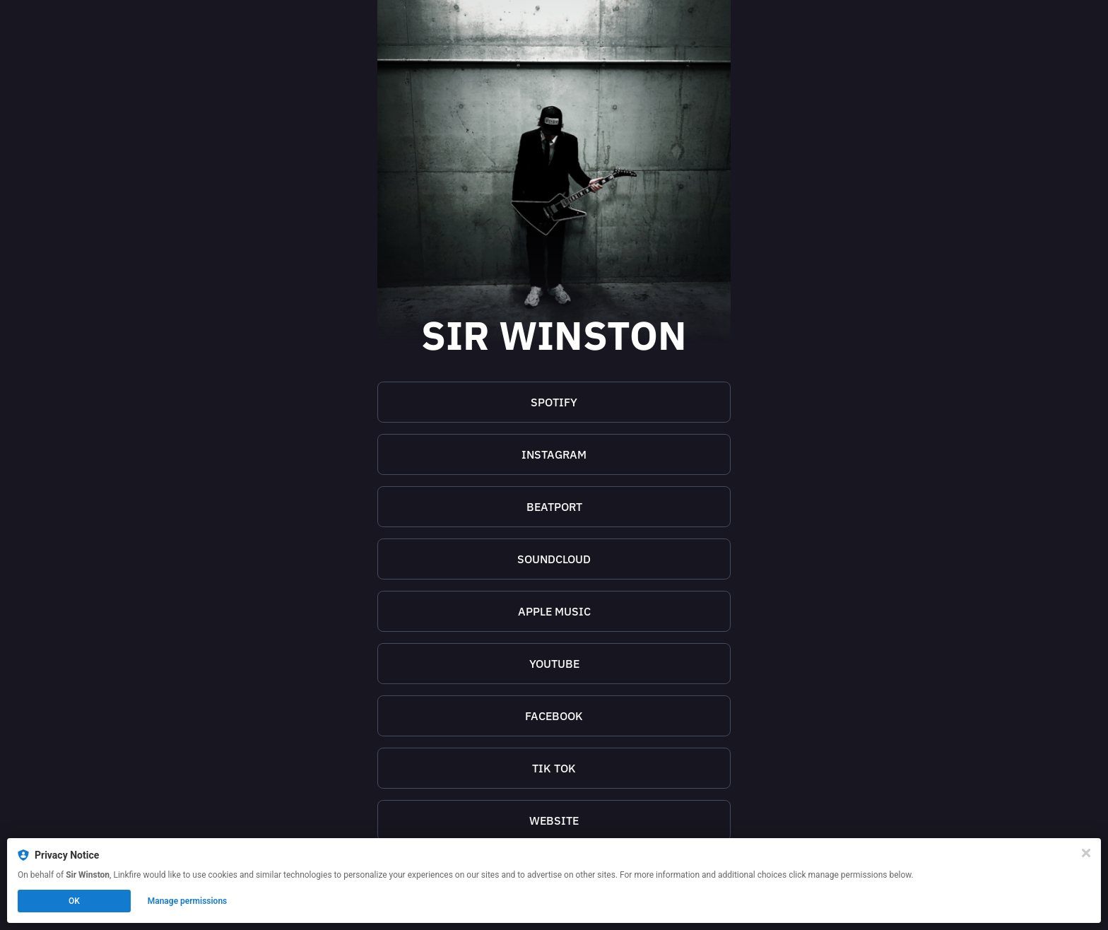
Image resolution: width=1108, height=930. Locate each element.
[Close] (1086, 853)
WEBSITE (554, 820)
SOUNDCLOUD (554, 559)
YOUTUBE (554, 664)
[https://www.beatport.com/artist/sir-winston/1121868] (554, 506)
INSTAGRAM (554, 454)
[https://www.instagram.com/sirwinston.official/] (554, 454)
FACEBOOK (554, 716)
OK (74, 901)
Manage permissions (188, 901)
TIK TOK (554, 768)
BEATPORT (554, 507)
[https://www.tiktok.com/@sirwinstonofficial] (554, 768)
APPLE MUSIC (554, 611)
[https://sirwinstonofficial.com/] (554, 820)
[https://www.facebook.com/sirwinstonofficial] (554, 715)
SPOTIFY (554, 402)
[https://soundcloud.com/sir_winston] (554, 558)
